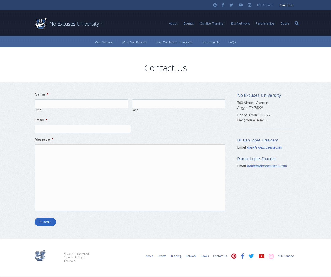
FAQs (232, 42)
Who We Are (104, 42)
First (38, 110)
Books (285, 23)
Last (135, 110)
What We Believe (134, 42)
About (173, 23)
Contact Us (286, 5)
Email (41, 120)
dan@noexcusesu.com (264, 147)
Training (176, 256)
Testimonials (210, 42)
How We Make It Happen (173, 42)
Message (44, 139)
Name (42, 94)
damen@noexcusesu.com (267, 166)
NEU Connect (265, 5)
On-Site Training (211, 23)
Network (191, 256)
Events (189, 23)
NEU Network (239, 23)
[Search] (297, 23)
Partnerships (265, 23)
